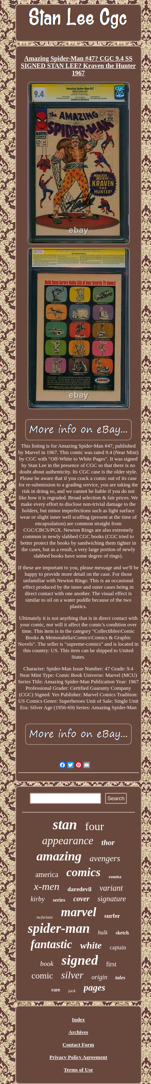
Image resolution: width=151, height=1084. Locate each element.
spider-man (59, 928)
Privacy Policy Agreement (78, 1057)
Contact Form (78, 1045)
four (94, 826)
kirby (38, 899)
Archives (78, 1032)
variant (111, 887)
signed (80, 960)
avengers (105, 858)
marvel (78, 912)
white (90, 945)
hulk (103, 933)
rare (56, 990)
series (59, 900)
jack (71, 990)
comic (42, 975)
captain (118, 948)
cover (81, 899)
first (111, 964)
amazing (59, 856)
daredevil (80, 889)
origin (99, 977)
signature (111, 898)
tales (120, 977)
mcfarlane (45, 917)
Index (78, 1019)
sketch (122, 933)
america (46, 875)
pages (94, 988)
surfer (112, 916)
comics (83, 872)
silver (72, 975)
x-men (47, 886)
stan (65, 825)
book (47, 964)
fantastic (51, 944)
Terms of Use (78, 1070)
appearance (67, 841)
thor (108, 842)
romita (115, 876)
